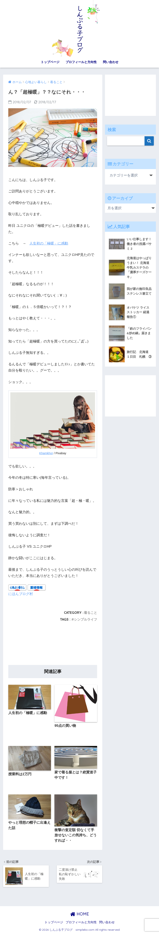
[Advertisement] (52, 644)
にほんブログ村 (20, 594)
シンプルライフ (85, 619)
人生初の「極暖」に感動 (48, 243)
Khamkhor (46, 453)
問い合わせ (110, 62)
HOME (79, 913)
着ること (90, 613)
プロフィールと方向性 (81, 62)
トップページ (50, 62)
